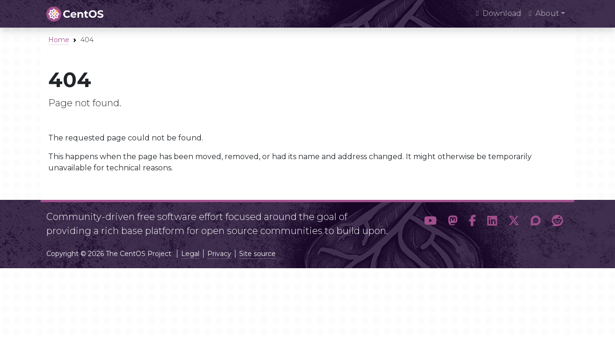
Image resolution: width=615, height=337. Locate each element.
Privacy (219, 253)
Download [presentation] (498, 13)
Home (58, 40)
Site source (257, 253)
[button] (430, 221)
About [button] (544, 13)
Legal (190, 253)
